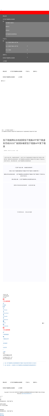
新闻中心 (35, 382)
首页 (2, 130)
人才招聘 (20, 388)
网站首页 (5, 382)
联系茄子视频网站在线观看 (9, 388)
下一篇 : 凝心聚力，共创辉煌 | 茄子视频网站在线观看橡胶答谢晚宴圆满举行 (19, 365)
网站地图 (2, 415)
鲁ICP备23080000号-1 (27, 393)
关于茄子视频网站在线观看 (16, 382)
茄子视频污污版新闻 (9, 130)
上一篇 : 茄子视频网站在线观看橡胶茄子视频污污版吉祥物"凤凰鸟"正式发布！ (20, 363)
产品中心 (28, 382)
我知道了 (2, 413)
